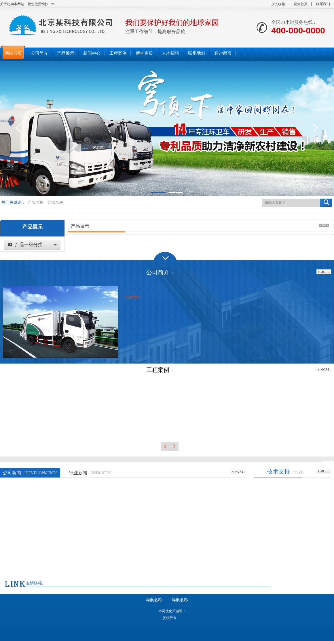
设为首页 (301, 4)
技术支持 (278, 471)
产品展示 (32, 227)
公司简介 (157, 272)
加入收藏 (278, 4)
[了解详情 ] (132, 297)
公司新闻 (30, 472)
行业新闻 (90, 472)
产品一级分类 (29, 244)
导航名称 (35, 202)
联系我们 (323, 4)
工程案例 (157, 370)
